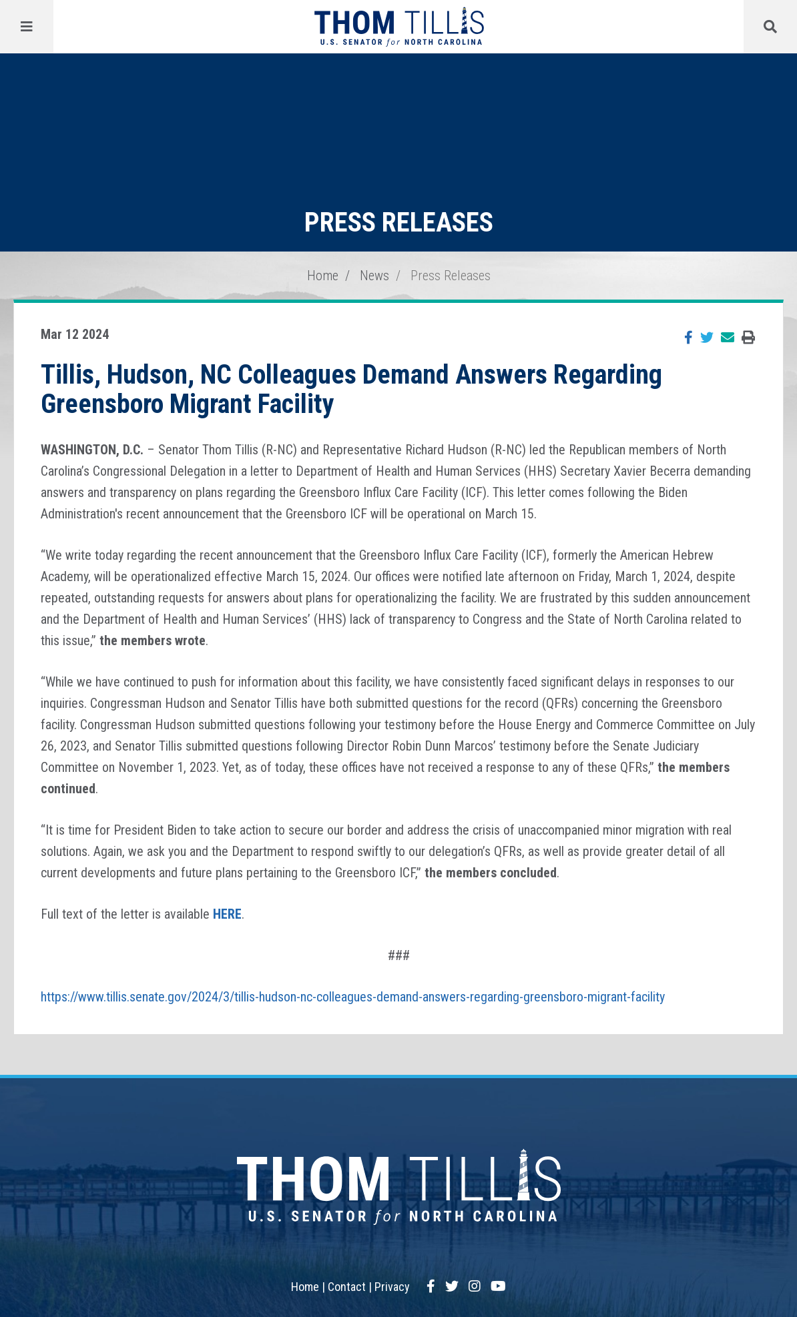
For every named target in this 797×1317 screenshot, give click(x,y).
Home (322, 276)
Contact (347, 1287)
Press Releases (451, 276)
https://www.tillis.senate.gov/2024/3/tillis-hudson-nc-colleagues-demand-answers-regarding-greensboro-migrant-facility (353, 997)
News (374, 276)
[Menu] (26, 26)
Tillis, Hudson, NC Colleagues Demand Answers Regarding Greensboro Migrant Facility (351, 389)
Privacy (392, 1287)
